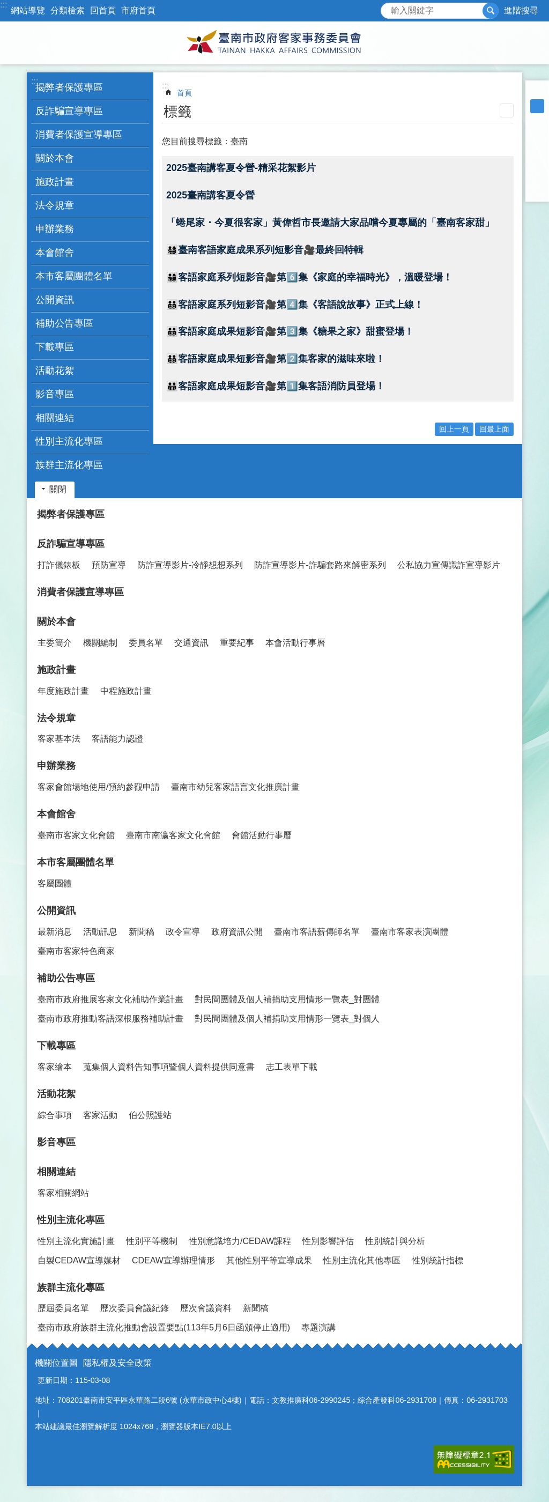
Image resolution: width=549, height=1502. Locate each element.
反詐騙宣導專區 (71, 543)
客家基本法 (59, 738)
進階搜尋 (521, 10)
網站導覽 (28, 10)
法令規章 (56, 718)
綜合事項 (55, 1115)
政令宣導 (183, 931)
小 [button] (537, 92)
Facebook (537, 134)
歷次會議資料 (206, 1308)
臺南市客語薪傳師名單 (317, 931)
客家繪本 (55, 1066)
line (537, 176)
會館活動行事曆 (262, 835)
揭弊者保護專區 (69, 87)
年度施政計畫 (63, 690)
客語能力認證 (117, 738)
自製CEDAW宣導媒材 (79, 1260)
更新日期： (56, 1380)
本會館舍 (56, 814)
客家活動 (100, 1115)
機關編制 (100, 642)
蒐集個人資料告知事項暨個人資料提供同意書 (169, 1066)
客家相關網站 (63, 1192)
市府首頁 (138, 10)
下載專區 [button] (54, 347)
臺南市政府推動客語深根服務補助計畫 (110, 1018)
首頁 (184, 92)
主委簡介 (55, 642)
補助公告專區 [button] (64, 323)
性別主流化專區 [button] (69, 441)
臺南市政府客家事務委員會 (274, 42)
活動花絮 (56, 1094)
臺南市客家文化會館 (76, 835)
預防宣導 (109, 564)
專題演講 (318, 1327)
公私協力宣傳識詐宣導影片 (448, 564)
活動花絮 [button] (54, 370)
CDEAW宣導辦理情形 (173, 1260)
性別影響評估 (328, 1241)
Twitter (537, 162)
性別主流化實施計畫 (76, 1241)
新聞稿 (141, 931)
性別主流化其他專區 (361, 1260)
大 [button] (537, 120)
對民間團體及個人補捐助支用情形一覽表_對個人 (287, 1018)
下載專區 (56, 1045)
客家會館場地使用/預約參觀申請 (99, 786)
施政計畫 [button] (54, 181)
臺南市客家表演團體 (409, 931)
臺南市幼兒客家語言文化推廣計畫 (235, 786)
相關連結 (56, 1171)
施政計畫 (56, 669)
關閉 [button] (57, 489)
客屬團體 (55, 883)
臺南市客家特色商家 (76, 951)
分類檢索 (67, 10)
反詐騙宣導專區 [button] (69, 111)
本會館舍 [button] (54, 252)
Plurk (537, 148)
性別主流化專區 (71, 1220)
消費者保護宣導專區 (78, 134)
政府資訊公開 (237, 931)
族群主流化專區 (71, 1287)
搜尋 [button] (491, 11)
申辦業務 (56, 765)
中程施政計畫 (126, 690)
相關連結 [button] (54, 417)
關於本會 (56, 621)
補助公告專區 (66, 978)
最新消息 (55, 931)
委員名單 (146, 642)
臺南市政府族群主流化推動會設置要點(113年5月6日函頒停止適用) (164, 1327)
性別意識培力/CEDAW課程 (240, 1241)
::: (3, 4)
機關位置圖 (56, 1362)
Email (537, 190)
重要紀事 (237, 642)
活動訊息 (100, 931)
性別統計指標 (437, 1260)
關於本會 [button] (54, 158)
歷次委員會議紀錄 (134, 1308)
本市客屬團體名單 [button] (74, 276)
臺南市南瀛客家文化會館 (173, 835)
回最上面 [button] (494, 429)
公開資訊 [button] (54, 299)
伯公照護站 (150, 1115)
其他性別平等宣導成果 (269, 1260)
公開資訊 (56, 910)
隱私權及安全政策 (117, 1362)
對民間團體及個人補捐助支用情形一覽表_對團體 (287, 999)
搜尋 (389, 7)
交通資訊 (191, 642)
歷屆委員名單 (63, 1308)
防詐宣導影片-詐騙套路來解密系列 (319, 564)
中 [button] (537, 106)
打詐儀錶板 (59, 564)
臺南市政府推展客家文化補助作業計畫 (110, 999)
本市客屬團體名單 (75, 862)
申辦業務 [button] (54, 229)
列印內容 (507, 110)
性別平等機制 (151, 1241)
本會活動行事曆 (295, 642)
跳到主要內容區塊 (5, 5)
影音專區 (54, 394)
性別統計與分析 (395, 1241)
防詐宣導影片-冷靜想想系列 (190, 564)
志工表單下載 (291, 1066)
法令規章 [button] (54, 205)
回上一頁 (454, 429)
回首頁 (103, 10)
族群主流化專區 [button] (69, 465)
